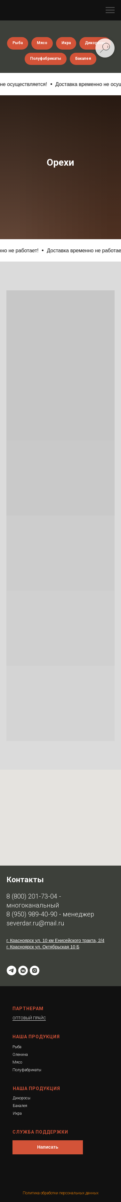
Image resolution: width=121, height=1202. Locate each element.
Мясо (42, 43)
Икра (66, 43)
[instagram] (34, 970)
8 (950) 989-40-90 (31, 914)
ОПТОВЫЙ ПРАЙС (29, 1018)
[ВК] (23, 970)
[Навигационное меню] (110, 10)
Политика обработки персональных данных (61, 1193)
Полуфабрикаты (45, 58)
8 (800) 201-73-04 (31, 896)
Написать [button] (47, 1147)
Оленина (20, 1054)
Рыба (17, 43)
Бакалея (83, 58)
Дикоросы (95, 43)
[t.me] (11, 970)
